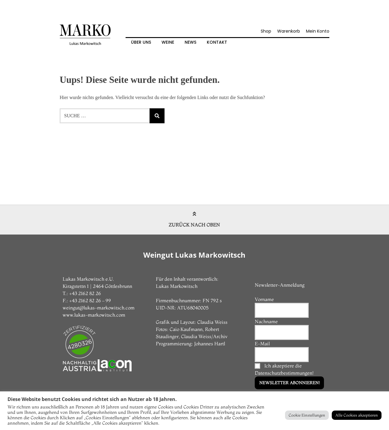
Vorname (264, 299)
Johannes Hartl (209, 344)
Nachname (266, 321)
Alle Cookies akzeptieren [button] (356, 415)
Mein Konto (317, 31)
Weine (168, 42)
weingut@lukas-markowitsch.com (99, 308)
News (190, 42)
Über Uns (141, 42)
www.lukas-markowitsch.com (94, 315)
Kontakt (217, 42)
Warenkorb (288, 31)
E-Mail (262, 344)
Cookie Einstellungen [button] (307, 415)
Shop (266, 31)
